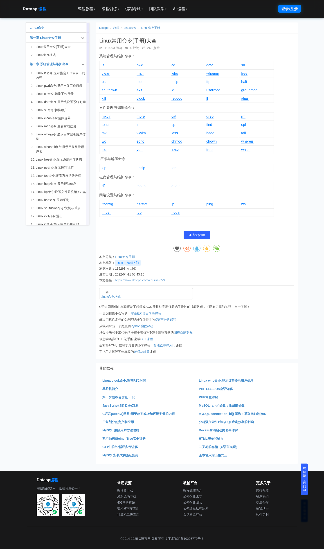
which (245, 150)
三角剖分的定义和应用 (118, 422)
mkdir (106, 116)
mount (141, 186)
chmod (176, 141)
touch (106, 125)
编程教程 (86, 9)
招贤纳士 (262, 508)
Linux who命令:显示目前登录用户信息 (226, 380)
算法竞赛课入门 (164, 345)
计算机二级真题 (128, 514)
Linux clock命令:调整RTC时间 (124, 380)
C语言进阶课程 (165, 319)
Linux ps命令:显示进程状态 (55, 167)
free (244, 73)
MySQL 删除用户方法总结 (120, 430)
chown (211, 141)
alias (245, 98)
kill (104, 98)
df (103, 186)
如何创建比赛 (192, 496)
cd (173, 65)
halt (244, 82)
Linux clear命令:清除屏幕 (53, 118)
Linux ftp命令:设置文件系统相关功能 (61, 192)
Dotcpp (34, 9)
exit (139, 90)
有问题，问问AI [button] (304, 479)
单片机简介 (110, 389)
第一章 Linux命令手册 (45, 38)
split (244, 125)
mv (104, 133)
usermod (213, 90)
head (210, 133)
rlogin (175, 212)
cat (173, 116)
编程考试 (134, 9)
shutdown (109, 90)
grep (210, 116)
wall (244, 204)
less (174, 133)
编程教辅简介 (192, 490)
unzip (141, 168)
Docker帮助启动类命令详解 (218, 430)
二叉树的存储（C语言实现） (219, 447)
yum (140, 150)
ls (103, 65)
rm (243, 116)
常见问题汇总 (192, 514)
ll (207, 98)
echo (140, 141)
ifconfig (107, 204)
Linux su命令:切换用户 (51, 110)
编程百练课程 (183, 332)
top (139, 82)
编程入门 (133, 262)
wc (104, 141)
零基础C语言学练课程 (146, 313)
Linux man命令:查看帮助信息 (56, 126)
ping (209, 204)
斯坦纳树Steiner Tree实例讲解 (124, 438)
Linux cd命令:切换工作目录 (55, 94)
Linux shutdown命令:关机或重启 (58, 208)
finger (106, 212)
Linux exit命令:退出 (49, 216)
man (140, 73)
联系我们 (262, 496)
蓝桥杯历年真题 (128, 508)
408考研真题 (126, 502)
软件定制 (262, 514)
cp (173, 125)
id (172, 90)
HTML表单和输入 (211, 438)
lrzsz (175, 150)
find (209, 125)
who (174, 73)
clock (141, 98)
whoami (212, 73)
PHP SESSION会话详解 (216, 389)
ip (172, 204)
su (243, 65)
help (174, 82)
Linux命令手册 (150, 27)
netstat (142, 204)
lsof (104, 150)
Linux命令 (130, 27)
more (141, 116)
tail (243, 133)
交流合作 (262, 502)
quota (175, 186)
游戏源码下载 (126, 496)
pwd (140, 65)
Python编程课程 (142, 326)
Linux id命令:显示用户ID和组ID (57, 224)
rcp (139, 212)
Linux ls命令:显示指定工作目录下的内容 (60, 75)
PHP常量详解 (208, 397)
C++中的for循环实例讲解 (120, 447)
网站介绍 (262, 490)
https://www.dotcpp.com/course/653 (140, 280)
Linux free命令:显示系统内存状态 (59, 159)
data (209, 65)
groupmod (249, 90)
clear (106, 73)
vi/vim (141, 133)
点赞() (197, 235)
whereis (247, 141)
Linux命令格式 (46, 55)
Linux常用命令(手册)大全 (53, 47)
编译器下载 (125, 490)
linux (120, 262)
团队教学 (158, 9)
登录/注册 (289, 9)
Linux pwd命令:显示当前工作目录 (59, 85)
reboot (176, 98)
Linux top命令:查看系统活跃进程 (58, 175)
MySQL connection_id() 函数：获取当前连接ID (232, 414)
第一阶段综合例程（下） (119, 397)
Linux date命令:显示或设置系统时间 (61, 102)
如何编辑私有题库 (195, 508)
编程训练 (110, 9)
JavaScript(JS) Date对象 (120, 405)
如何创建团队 (192, 502)
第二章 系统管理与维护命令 (49, 64)
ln (138, 125)
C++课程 (147, 339)
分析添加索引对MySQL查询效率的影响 (226, 422)
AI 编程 (180, 9)
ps (104, 82)
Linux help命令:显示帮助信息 (56, 184)
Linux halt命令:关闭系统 (52, 200)
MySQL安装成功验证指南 (120, 455)
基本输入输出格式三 (213, 455)
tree (209, 150)
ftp (208, 82)
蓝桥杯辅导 (142, 352)
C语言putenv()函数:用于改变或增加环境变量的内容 (138, 414)
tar (173, 168)
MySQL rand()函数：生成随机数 (222, 405)
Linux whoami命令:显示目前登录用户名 (60, 149)
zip (104, 168)
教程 (116, 27)
